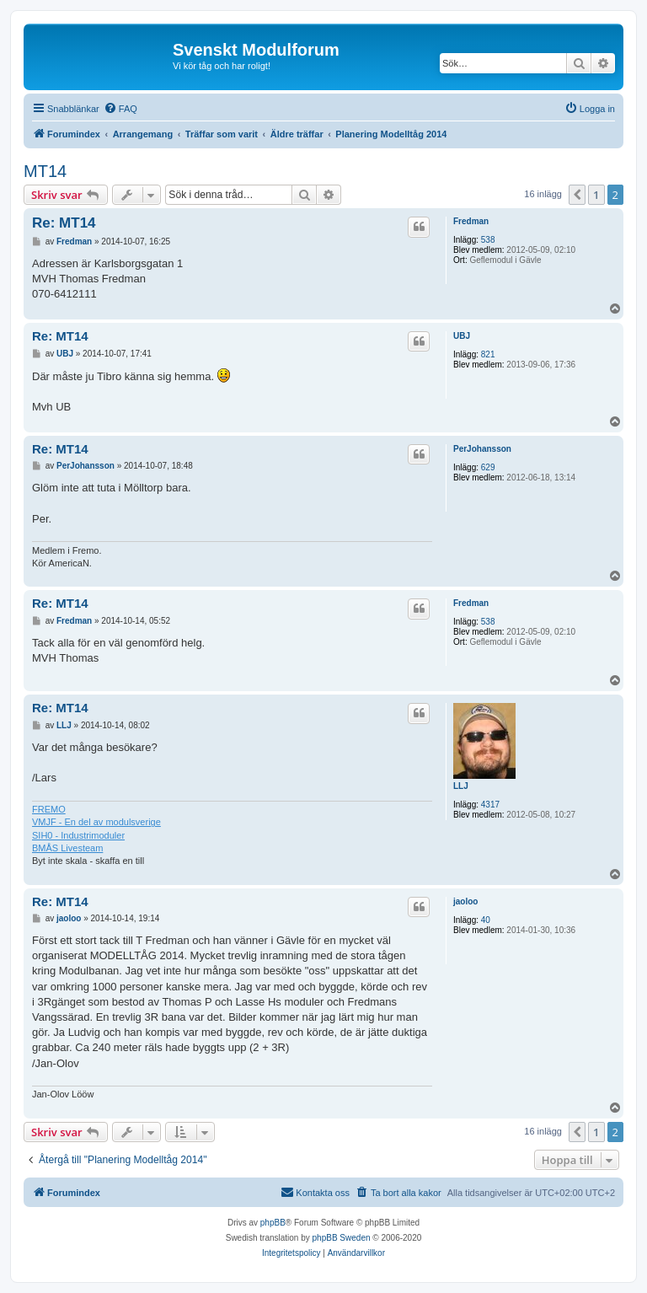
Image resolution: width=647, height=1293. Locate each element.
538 (488, 239)
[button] (577, 195)
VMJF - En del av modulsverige (96, 822)
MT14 (45, 171)
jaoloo (465, 901)
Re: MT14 (64, 223)
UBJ (461, 336)
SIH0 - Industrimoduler (78, 835)
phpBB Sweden (342, 1237)
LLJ (460, 786)
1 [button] (596, 194)
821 (488, 354)
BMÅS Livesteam (67, 848)
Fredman (471, 221)
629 (488, 467)
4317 (490, 804)
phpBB (273, 1222)
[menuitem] (120, 109)
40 (485, 920)
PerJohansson (482, 448)
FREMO (49, 809)
